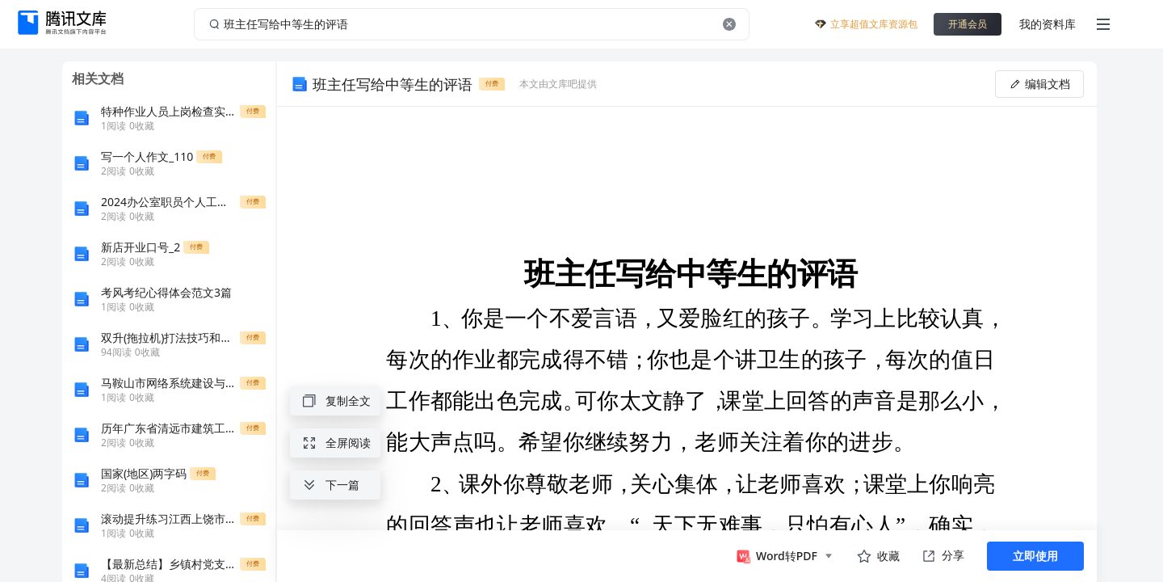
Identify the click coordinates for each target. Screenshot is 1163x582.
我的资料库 (1047, 24)
